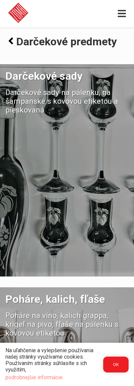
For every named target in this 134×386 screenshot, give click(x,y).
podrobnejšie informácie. (34, 377)
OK (116, 364)
